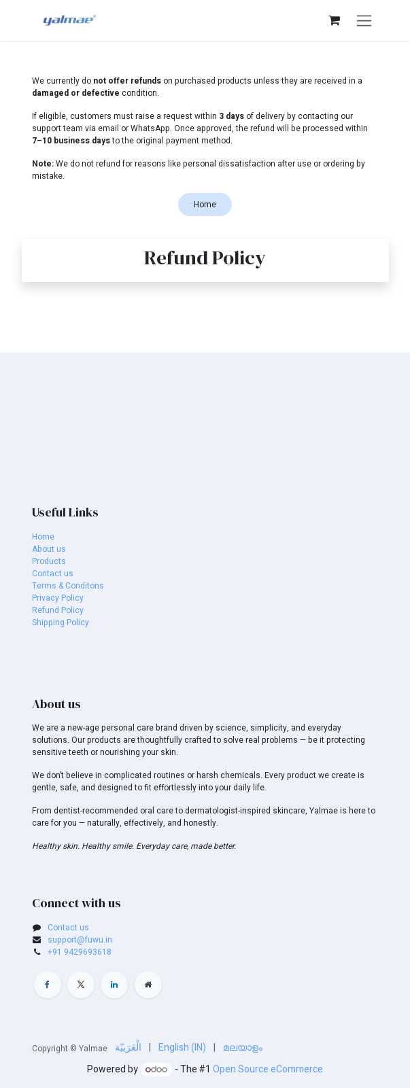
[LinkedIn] (114, 984)
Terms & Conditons (68, 586)
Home (205, 204)
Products (49, 561)
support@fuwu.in (80, 940)
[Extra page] (148, 984)
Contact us (52, 573)
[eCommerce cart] (334, 20)
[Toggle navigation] (364, 20)
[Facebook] (47, 984)
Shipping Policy (60, 622)
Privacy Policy (58, 598)
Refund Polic (56, 610)
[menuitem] (128, 1047)
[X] (81, 984)
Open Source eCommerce (268, 1069)
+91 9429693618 (80, 952)
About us (49, 549)
